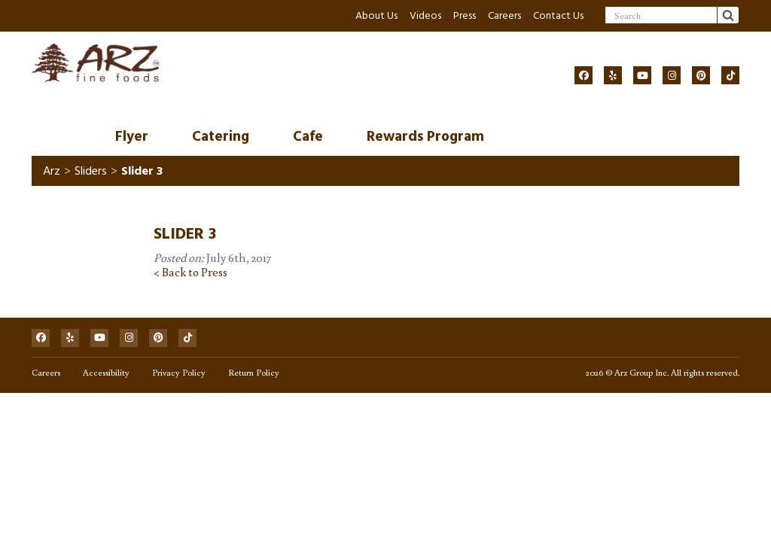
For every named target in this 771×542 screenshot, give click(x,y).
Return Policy (253, 372)
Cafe (308, 136)
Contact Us (558, 15)
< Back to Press (190, 271)
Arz (51, 171)
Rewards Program (425, 136)
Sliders (91, 171)
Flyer (131, 136)
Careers (504, 15)
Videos (425, 15)
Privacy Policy (179, 372)
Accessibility (106, 372)
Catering (220, 136)
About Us (376, 15)
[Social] (583, 75)
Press (464, 15)
